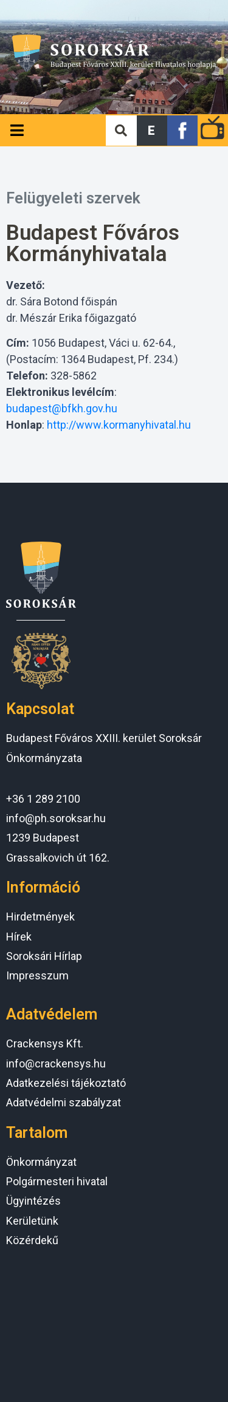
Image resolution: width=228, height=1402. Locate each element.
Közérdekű (32, 1240)
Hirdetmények (40, 916)
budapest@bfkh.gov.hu (61, 408)
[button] (152, 130)
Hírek (19, 936)
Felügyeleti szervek (73, 198)
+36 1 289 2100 (43, 798)
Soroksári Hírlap (44, 956)
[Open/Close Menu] (16, 130)
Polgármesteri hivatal (57, 1181)
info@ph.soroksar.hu (56, 818)
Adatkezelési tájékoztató (66, 1083)
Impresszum (37, 975)
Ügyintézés (33, 1200)
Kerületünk (32, 1220)
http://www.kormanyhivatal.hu (119, 424)
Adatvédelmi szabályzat (63, 1102)
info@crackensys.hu (56, 1063)
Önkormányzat (41, 1161)
